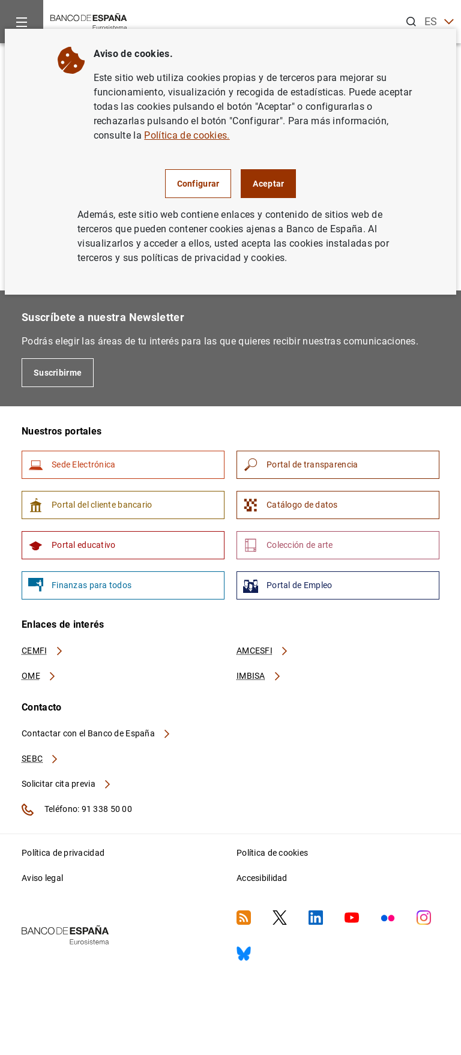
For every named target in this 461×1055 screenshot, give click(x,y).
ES (439, 22)
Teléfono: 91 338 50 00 (77, 810)
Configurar (198, 183)
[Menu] (21, 21)
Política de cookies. (186, 135)
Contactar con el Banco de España (97, 733)
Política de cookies (272, 853)
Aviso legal (42, 878)
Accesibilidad (262, 878)
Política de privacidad (63, 853)
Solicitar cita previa (67, 784)
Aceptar (268, 183)
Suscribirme (58, 372)
